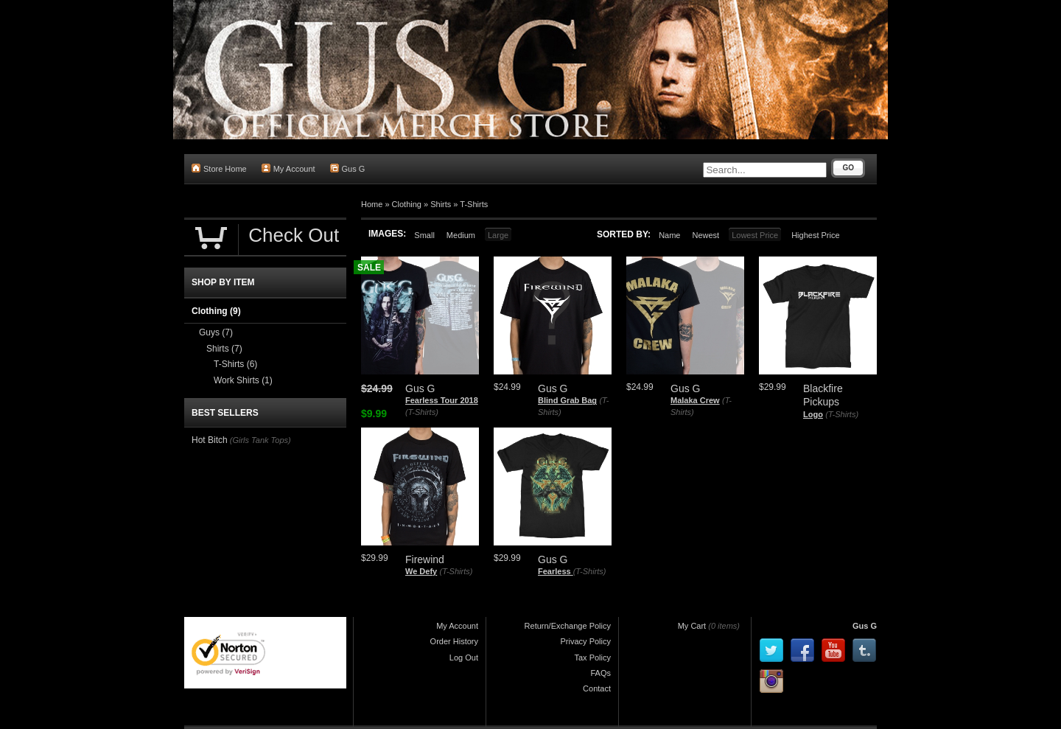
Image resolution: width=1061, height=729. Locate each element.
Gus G (347, 168)
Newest (705, 235)
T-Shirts (474, 204)
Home (371, 204)
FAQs (600, 673)
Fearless (555, 571)
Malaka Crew (695, 400)
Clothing (406, 204)
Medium (461, 235)
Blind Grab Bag (567, 400)
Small (424, 235)
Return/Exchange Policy (568, 625)
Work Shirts (243, 380)
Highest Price (815, 235)
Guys (216, 332)
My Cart (692, 625)
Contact (597, 688)
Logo (813, 414)
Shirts (440, 204)
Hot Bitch (210, 440)
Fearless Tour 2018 (441, 400)
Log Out (463, 657)
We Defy (421, 571)
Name (669, 235)
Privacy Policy (586, 641)
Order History (454, 641)
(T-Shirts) (421, 412)
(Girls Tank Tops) (260, 440)
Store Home (219, 168)
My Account (288, 168)
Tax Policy (592, 657)
